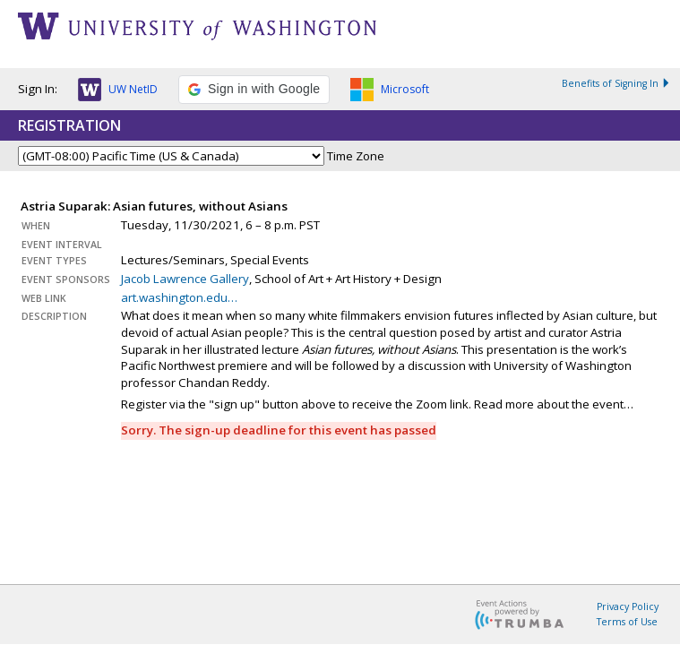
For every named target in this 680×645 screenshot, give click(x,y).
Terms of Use (627, 621)
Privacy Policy (627, 606)
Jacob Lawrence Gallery (185, 279)
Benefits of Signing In (616, 83)
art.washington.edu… (179, 297)
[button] (117, 92)
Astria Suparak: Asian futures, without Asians (154, 206)
